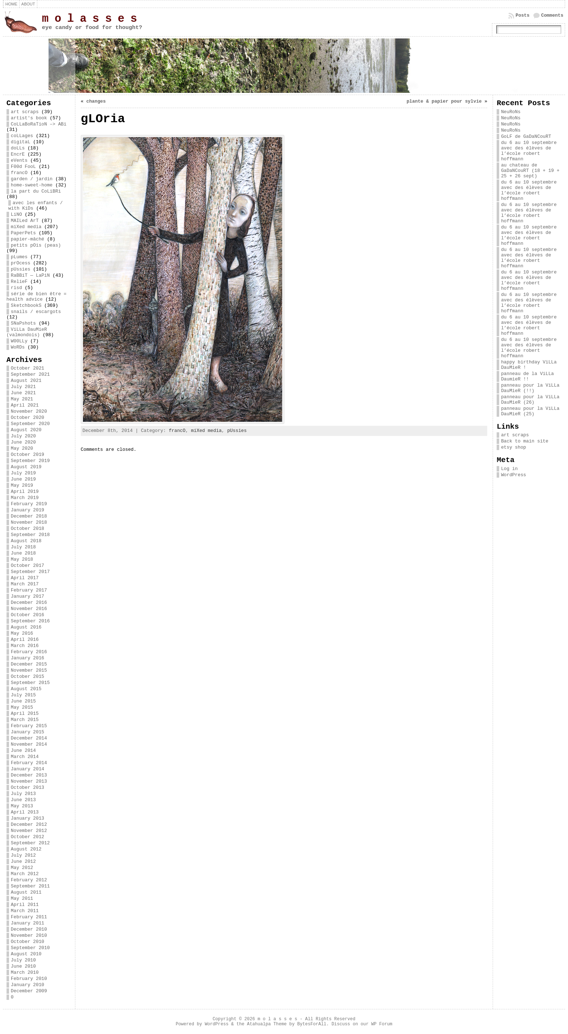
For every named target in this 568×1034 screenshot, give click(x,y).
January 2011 (27, 923)
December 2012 (29, 824)
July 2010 (23, 960)
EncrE (18, 154)
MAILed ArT (25, 220)
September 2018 (30, 534)
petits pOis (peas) (36, 245)
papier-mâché (27, 239)
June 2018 (23, 553)
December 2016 (29, 602)
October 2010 (27, 941)
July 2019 (23, 473)
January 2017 (27, 596)
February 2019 (29, 504)
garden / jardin (32, 179)
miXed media (26, 227)
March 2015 (25, 719)
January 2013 (27, 818)
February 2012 (29, 880)
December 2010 (29, 929)
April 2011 (25, 904)
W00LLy (19, 341)
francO (19, 173)
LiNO (16, 214)
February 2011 (29, 917)
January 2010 (27, 985)
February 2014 (29, 763)
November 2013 (29, 781)
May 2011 (22, 898)
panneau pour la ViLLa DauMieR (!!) (530, 388)
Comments (552, 15)
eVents (19, 160)
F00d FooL (23, 166)
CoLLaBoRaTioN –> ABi (39, 124)
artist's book (29, 118)
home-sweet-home (32, 185)
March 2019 (25, 497)
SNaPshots (23, 323)
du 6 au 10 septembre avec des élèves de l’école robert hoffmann (529, 151)
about (28, 4)
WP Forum (381, 1024)
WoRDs (18, 347)
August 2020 (26, 430)
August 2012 (26, 849)
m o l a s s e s (89, 18)
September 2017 (30, 571)
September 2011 (30, 886)
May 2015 (22, 707)
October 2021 (27, 368)
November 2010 (29, 935)
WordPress (513, 475)
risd (16, 288)
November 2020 (29, 411)
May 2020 (22, 448)
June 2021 (23, 393)
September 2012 (30, 843)
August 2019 (26, 467)
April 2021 (25, 405)
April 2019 (25, 491)
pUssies (20, 269)
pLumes (19, 257)
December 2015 (29, 664)
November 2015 (29, 670)
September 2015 (30, 682)
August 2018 (26, 541)
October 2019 (27, 454)
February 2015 (29, 726)
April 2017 (25, 578)
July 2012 (23, 855)
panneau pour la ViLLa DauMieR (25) (530, 411)
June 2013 (23, 800)
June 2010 (23, 966)
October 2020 (27, 417)
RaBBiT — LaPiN (30, 275)
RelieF (19, 281)
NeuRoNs (511, 112)
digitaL (20, 142)
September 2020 (30, 424)
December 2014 (29, 738)
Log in (509, 468)
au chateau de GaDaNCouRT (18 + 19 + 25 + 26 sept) (530, 170)
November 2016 (29, 608)
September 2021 (30, 374)
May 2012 (22, 867)
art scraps (25, 112)
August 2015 (26, 689)
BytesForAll (311, 1024)
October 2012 (27, 837)
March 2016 (25, 645)
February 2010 (29, 978)
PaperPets (23, 233)
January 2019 (27, 510)
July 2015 (23, 695)
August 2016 (26, 627)
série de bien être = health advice (37, 296)
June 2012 (23, 861)
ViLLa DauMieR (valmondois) (27, 332)
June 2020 (23, 442)
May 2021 (22, 399)
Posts (522, 15)
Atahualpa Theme (267, 1024)
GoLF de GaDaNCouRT (526, 136)
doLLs (18, 148)
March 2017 (25, 584)
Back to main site (524, 441)
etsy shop (513, 447)
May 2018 (22, 559)
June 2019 (23, 479)
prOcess (20, 263)
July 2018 (23, 547)
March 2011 (25, 911)
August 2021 (26, 380)
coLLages (22, 136)
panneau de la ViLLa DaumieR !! (527, 376)
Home (11, 4)
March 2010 (25, 972)
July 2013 (23, 793)
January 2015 (27, 732)
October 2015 (27, 676)
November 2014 (29, 744)
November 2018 (29, 522)
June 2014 (23, 750)
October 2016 (27, 615)
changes (96, 101)
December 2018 (29, 516)
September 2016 (30, 621)
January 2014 (27, 769)
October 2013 (27, 787)
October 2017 (27, 565)
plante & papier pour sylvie (443, 101)
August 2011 (26, 892)
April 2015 (25, 713)
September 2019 (30, 461)
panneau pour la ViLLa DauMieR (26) (530, 399)
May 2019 (22, 485)
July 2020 (23, 436)
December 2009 (29, 991)
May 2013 (22, 806)
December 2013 (29, 775)
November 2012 (29, 830)
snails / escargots (36, 311)
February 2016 (29, 652)
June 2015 (23, 701)
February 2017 (29, 590)
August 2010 (26, 954)
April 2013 (25, 812)
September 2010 (30, 948)
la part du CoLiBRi (36, 191)
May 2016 (22, 633)
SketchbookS (26, 305)
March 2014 (25, 756)
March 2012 (25, 874)
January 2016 (27, 658)
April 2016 (25, 639)
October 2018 (27, 528)
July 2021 (23, 387)
